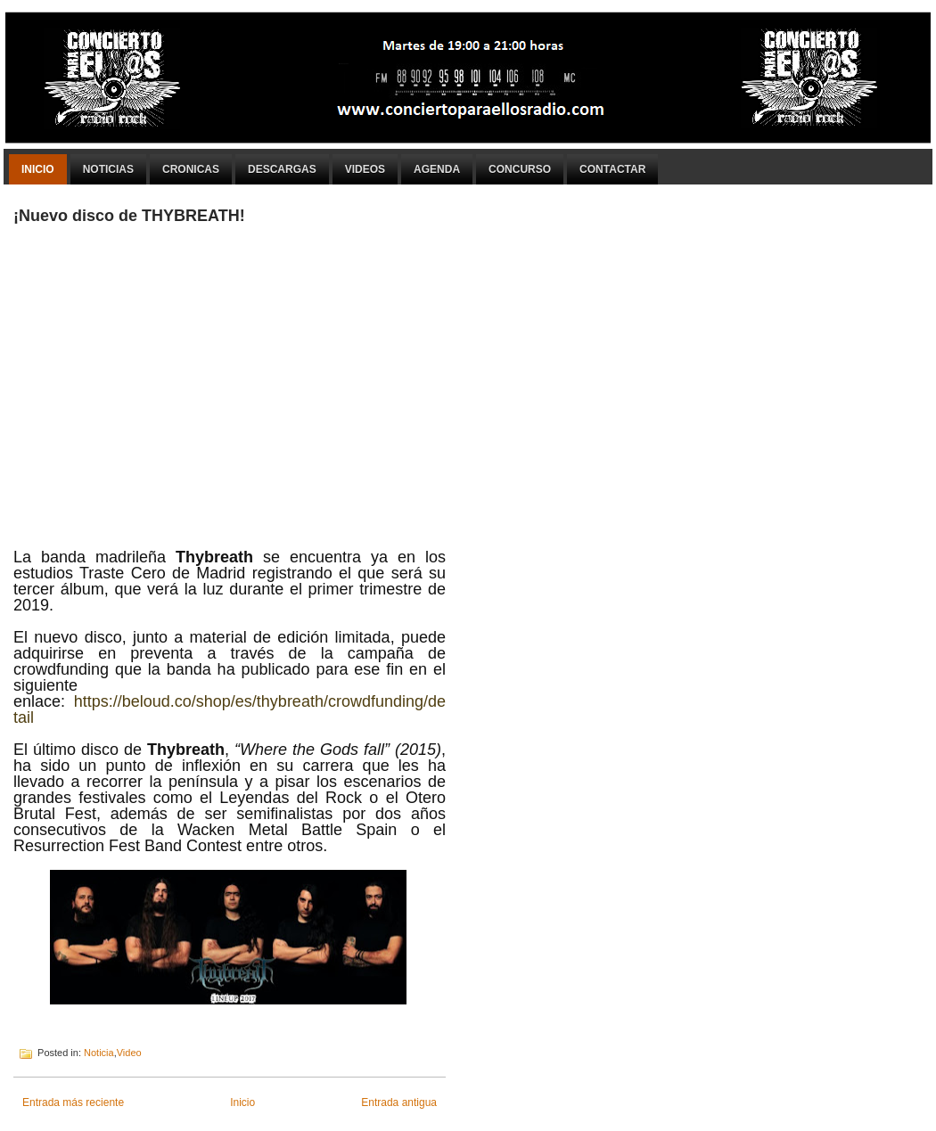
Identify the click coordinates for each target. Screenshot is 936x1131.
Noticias (108, 169)
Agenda (437, 169)
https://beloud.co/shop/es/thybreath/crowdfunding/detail (229, 709)
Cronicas (190, 169)
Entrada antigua (399, 1102)
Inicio (37, 169)
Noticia (99, 1052)
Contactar (612, 169)
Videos (365, 169)
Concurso (520, 169)
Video (129, 1052)
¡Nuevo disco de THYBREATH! (129, 216)
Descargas (282, 169)
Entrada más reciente (73, 1102)
